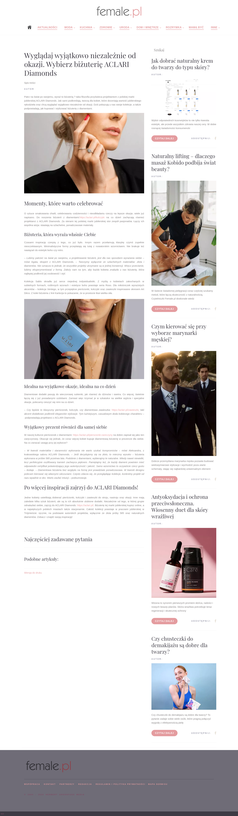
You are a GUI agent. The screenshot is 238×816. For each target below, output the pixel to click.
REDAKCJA (85, 784)
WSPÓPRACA (32, 784)
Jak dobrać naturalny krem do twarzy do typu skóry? (182, 64)
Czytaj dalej (164, 138)
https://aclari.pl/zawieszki (125, 409)
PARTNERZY (67, 784)
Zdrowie (106, 27)
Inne (214, 27)
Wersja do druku (33, 572)
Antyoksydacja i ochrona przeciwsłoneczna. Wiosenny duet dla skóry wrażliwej (179, 506)
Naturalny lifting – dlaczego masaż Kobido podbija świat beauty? (183, 162)
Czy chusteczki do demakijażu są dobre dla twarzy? (179, 645)
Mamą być (196, 27)
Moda (68, 27)
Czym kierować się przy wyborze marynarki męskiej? (178, 333)
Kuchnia (86, 27)
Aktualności (47, 27)
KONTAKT (50, 784)
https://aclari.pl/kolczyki (92, 217)
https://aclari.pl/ (85, 505)
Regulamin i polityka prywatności (120, 784)
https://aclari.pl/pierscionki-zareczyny (93, 435)
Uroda (124, 27)
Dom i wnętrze (148, 27)
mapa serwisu (158, 784)
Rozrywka (174, 27)
